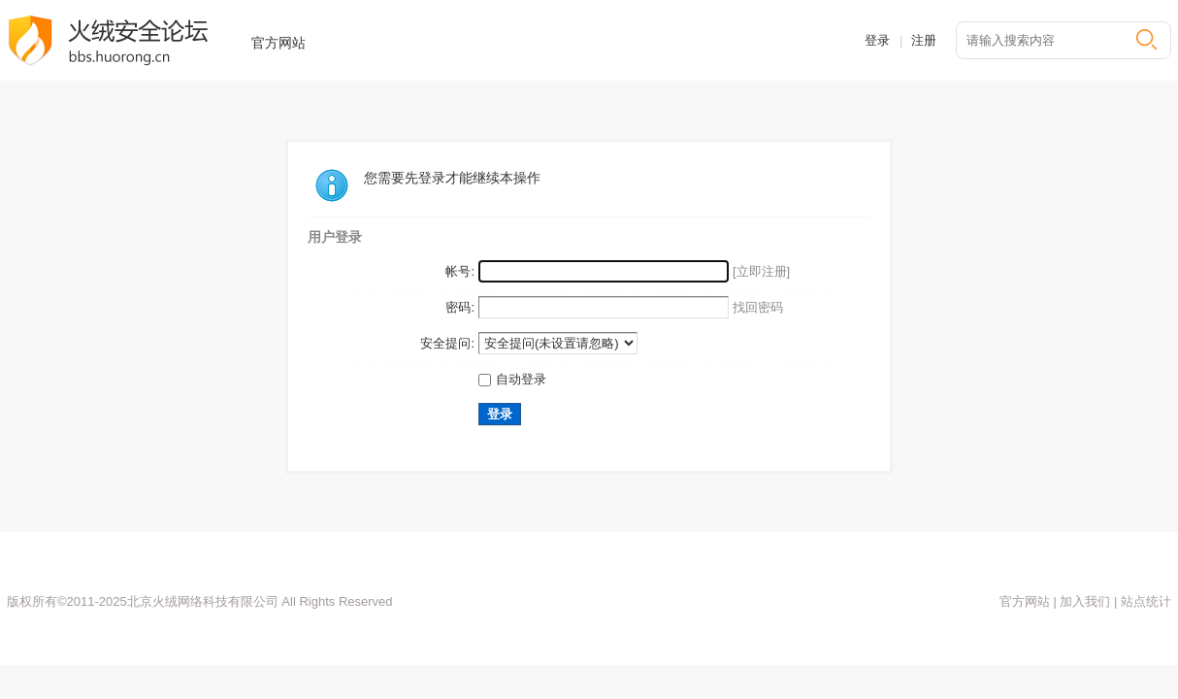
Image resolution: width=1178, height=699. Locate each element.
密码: (459, 307)
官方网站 (278, 42)
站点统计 (1144, 601)
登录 (877, 40)
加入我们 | (1087, 601)
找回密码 (758, 307)
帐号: (459, 271)
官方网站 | (1028, 601)
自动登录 (512, 379)
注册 (923, 40)
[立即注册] (761, 271)
